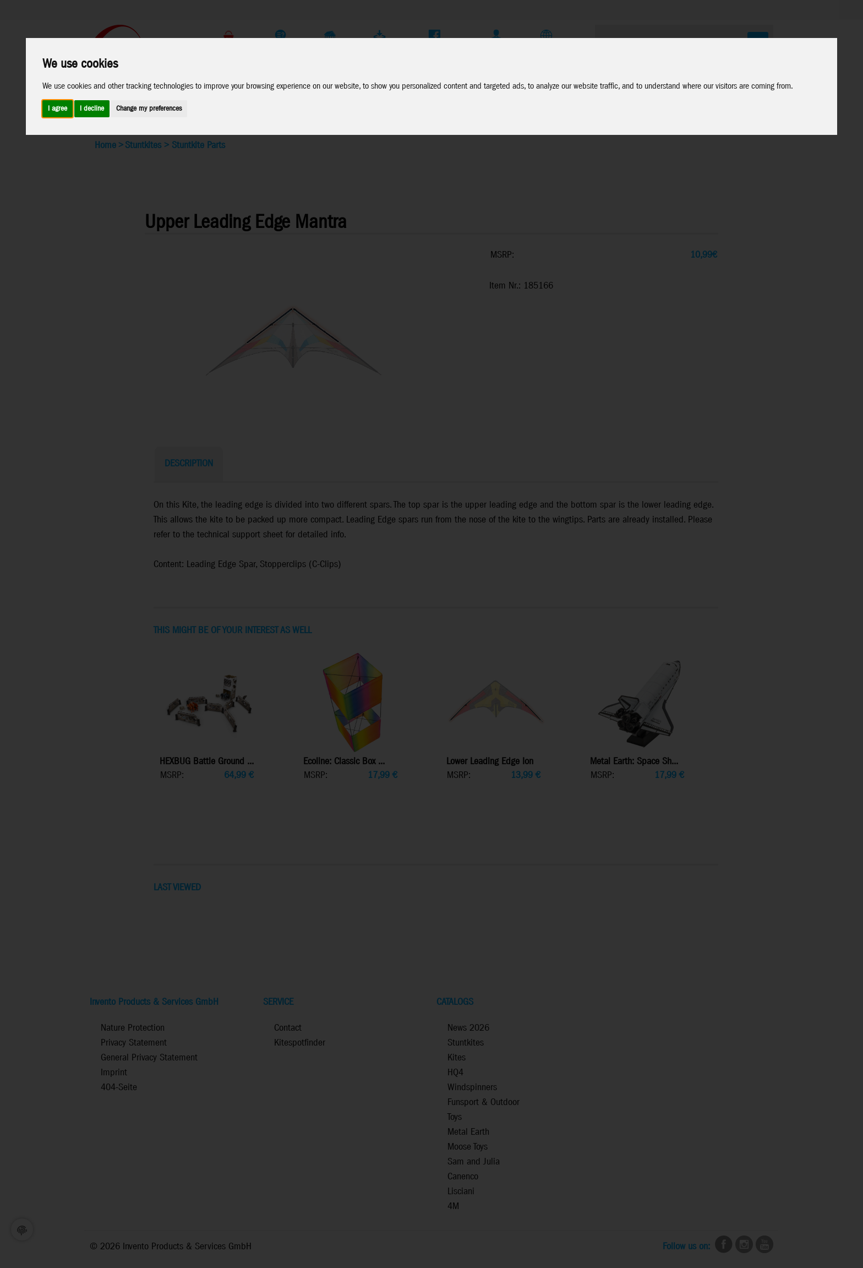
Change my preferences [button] (149, 109)
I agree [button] (57, 109)
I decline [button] (92, 109)
